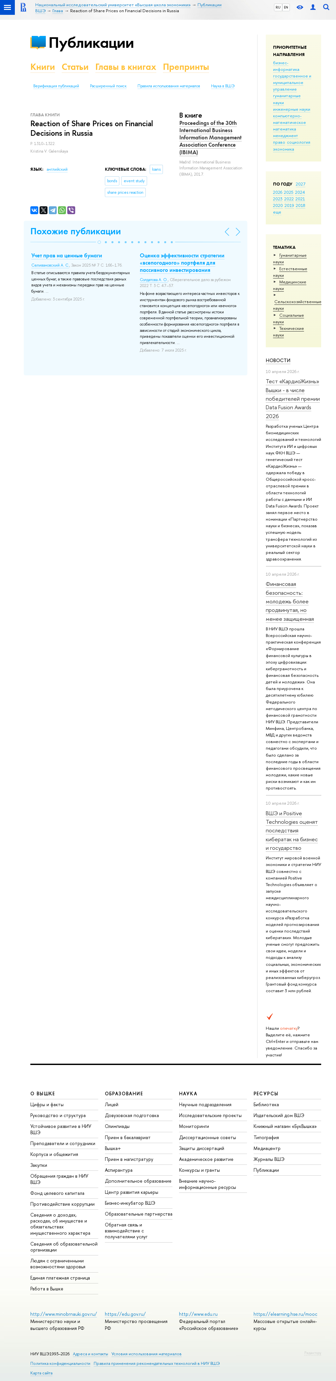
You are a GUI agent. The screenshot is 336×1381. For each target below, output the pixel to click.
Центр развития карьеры (131, 1192)
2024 (300, 192)
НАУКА (188, 1093)
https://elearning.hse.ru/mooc (285, 1314)
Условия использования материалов (146, 1354)
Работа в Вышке (46, 1288)
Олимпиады (117, 1126)
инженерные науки (291, 109)
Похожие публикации (75, 231)
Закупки (38, 1165)
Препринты (186, 66)
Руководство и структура (58, 1115)
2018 (300, 205)
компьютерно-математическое (289, 119)
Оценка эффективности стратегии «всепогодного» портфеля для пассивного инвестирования (182, 262)
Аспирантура (119, 1170)
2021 (300, 199)
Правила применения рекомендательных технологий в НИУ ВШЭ (157, 1363)
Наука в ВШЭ (222, 86)
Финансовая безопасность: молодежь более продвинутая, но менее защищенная (290, 601)
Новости (278, 360)
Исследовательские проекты (210, 1115)
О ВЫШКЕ (42, 1093)
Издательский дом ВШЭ (279, 1115)
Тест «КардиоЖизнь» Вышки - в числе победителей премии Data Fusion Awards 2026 (293, 398)
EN (286, 7)
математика (284, 129)
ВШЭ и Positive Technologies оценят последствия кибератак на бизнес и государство (292, 830)
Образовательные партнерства (138, 1214)
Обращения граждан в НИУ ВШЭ (59, 1179)
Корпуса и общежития (54, 1154)
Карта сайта (41, 1373)
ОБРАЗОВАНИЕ (124, 1093)
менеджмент (285, 135)
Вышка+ (113, 1148)
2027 (300, 184)
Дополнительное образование (138, 1181)
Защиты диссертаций (201, 1148)
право (279, 142)
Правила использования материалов (168, 86)
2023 (278, 199)
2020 (278, 205)
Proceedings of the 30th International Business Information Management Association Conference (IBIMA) (210, 137)
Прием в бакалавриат (128, 1137)
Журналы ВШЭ (269, 1159)
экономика (283, 149)
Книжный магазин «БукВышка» (285, 1126)
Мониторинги (194, 1126)
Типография (266, 1137)
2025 (288, 192)
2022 (289, 199)
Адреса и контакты (90, 1354)
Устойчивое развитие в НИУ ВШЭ (60, 1129)
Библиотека (266, 1104)
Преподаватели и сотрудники (62, 1143)
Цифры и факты (47, 1104)
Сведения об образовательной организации (64, 1247)
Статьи (75, 66)
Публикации (91, 42)
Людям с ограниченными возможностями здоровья (57, 1263)
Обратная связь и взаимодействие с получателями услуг (126, 1231)
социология (298, 142)
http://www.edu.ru (198, 1314)
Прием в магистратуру (129, 1159)
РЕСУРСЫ (266, 1093)
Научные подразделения (205, 1104)
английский (57, 169)
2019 (289, 205)
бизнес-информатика (286, 66)
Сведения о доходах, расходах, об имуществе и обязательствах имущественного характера (60, 1224)
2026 (277, 192)
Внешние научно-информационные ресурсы (207, 1184)
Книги (42, 66)
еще (277, 212)
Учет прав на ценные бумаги (66, 255)
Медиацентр (267, 1148)
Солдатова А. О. (154, 279)
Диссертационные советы (207, 1137)
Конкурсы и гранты (199, 1170)
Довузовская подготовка (132, 1115)
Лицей (111, 1104)
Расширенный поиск (108, 86)
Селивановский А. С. (50, 265)
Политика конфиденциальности (60, 1363)
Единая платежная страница (60, 1278)
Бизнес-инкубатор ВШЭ (130, 1203)
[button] (99, 242)
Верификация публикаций (56, 86)
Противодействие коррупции (62, 1204)
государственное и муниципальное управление (292, 82)
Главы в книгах (125, 66)
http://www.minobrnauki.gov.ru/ (63, 1314)
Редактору (312, 1352)
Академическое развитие (206, 1159)
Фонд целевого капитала (57, 1193)
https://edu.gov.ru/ (125, 1314)
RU (278, 7)
